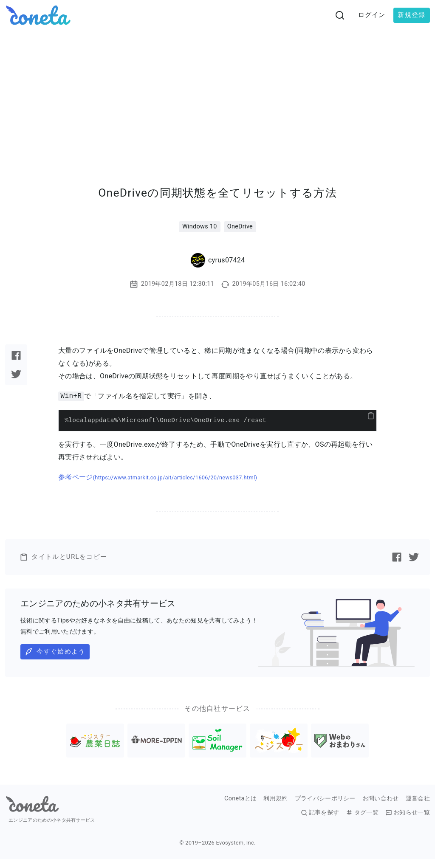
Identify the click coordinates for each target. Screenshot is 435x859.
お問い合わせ (380, 798)
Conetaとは (240, 798)
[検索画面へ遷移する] (339, 15)
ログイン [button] (372, 15)
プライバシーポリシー (325, 798)
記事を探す (320, 812)
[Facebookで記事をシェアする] (16, 355)
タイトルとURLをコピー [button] (63, 557)
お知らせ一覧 (407, 812)
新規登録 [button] (411, 15)
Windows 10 (199, 226)
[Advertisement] (217, 94)
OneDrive (240, 226)
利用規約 (275, 798)
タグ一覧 (362, 812)
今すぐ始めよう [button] (55, 652)
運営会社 (418, 798)
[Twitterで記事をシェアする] (16, 374)
